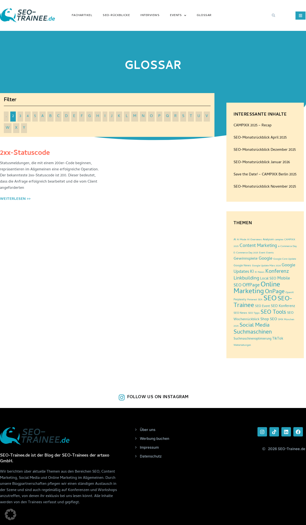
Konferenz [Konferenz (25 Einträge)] (277, 272)
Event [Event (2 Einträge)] (262, 253)
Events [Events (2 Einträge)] (270, 253)
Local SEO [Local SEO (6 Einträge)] (268, 279)
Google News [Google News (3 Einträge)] (242, 265)
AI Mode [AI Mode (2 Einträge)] (241, 240)
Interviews (149, 15)
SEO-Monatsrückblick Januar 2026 (262, 162)
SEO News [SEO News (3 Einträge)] (240, 313)
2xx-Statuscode (25, 153)
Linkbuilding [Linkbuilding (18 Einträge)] (246, 278)
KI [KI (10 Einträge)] (252, 271)
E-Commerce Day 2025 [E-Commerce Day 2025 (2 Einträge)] (246, 253)
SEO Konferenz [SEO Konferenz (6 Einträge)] (283, 306)
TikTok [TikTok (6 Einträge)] (277, 339)
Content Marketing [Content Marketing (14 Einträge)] (258, 246)
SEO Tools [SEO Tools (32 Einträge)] (273, 312)
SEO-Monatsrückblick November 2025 (265, 187)
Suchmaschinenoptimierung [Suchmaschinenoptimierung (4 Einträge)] (252, 338)
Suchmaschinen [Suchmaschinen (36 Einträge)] (253, 332)
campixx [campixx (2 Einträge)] (279, 240)
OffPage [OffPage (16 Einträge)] (251, 286)
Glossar (204, 15)
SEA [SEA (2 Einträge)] (260, 300)
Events (178, 15)
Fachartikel (82, 15)
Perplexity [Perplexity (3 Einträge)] (240, 299)
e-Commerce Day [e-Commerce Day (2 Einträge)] (287, 246)
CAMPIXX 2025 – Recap (253, 126)
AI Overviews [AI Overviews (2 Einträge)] (254, 240)
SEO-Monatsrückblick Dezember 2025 (265, 150)
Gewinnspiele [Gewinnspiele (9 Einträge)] (246, 259)
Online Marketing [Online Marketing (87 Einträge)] (257, 288)
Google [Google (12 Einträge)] (265, 258)
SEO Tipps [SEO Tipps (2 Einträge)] (254, 313)
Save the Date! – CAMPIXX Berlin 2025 (265, 175)
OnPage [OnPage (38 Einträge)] (274, 292)
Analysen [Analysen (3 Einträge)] (268, 239)
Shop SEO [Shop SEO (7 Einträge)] (268, 319)
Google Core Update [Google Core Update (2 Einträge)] (284, 259)
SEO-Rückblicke (116, 15)
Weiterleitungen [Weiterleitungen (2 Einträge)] (242, 345)
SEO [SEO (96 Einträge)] (270, 299)
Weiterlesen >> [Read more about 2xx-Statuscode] (15, 199)
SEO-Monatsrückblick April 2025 (260, 138)
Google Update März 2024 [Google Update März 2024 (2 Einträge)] (266, 266)
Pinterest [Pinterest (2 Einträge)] (252, 300)
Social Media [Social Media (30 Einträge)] (254, 325)
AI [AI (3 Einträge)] (235, 239)
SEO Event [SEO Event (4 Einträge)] (262, 306)
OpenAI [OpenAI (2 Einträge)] (289, 292)
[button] (273, 15)
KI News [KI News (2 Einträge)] (259, 272)
